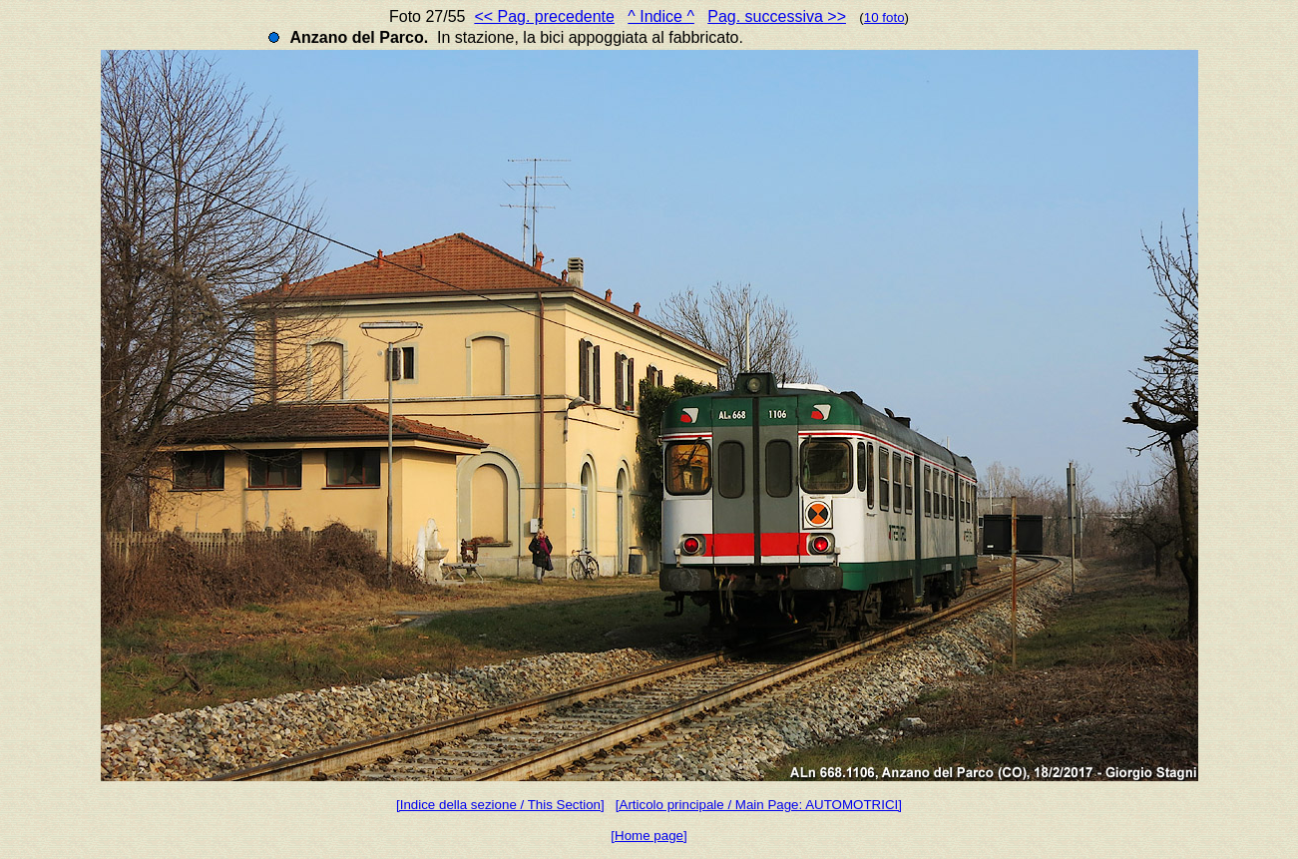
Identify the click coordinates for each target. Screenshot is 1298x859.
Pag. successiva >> (776, 16)
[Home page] (648, 835)
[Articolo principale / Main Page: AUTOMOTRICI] (759, 804)
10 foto (884, 17)
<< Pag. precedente (544, 16)
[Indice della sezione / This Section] (500, 804)
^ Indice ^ (661, 16)
